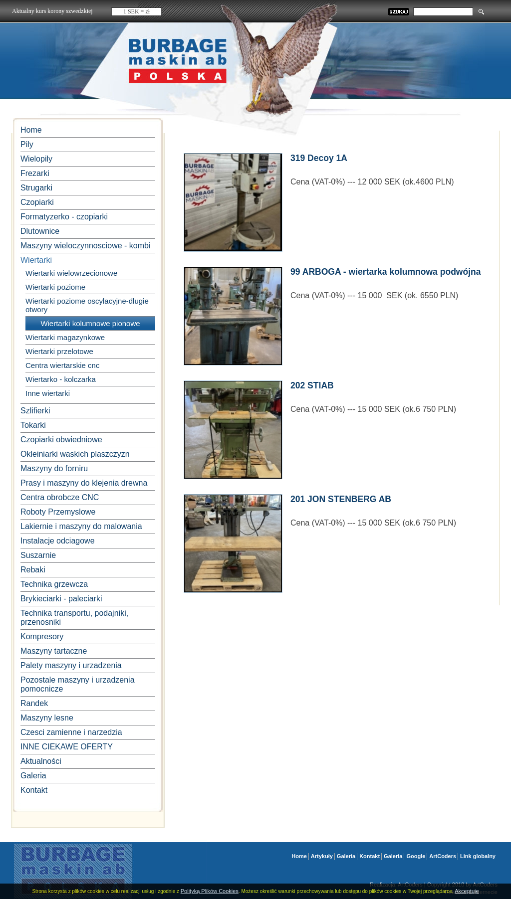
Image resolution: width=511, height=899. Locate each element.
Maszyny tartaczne (53, 651)
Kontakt (33, 790)
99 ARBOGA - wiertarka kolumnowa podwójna (385, 272)
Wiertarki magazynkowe (65, 337)
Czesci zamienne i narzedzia (71, 732)
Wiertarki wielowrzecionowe (71, 273)
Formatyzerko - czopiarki (64, 216)
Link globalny (478, 856)
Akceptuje (467, 891)
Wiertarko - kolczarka (60, 379)
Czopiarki (37, 202)
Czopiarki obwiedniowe (61, 439)
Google (415, 856)
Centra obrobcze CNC (59, 497)
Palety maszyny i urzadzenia (71, 665)
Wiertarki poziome (55, 287)
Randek (34, 703)
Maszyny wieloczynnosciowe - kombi (85, 245)
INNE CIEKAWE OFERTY (66, 746)
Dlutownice (39, 231)
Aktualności (40, 761)
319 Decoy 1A (318, 158)
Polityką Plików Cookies (210, 891)
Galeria (33, 775)
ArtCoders (442, 856)
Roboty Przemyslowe (57, 512)
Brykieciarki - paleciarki (61, 598)
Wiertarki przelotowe (59, 351)
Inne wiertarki (47, 393)
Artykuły (322, 856)
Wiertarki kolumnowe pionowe (90, 323)
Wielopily (36, 159)
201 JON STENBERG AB (340, 499)
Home (31, 130)
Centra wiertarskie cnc (62, 365)
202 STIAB (312, 385)
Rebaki (32, 569)
